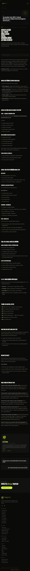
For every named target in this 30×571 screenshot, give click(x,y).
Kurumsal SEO (4, 519)
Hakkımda (3, 545)
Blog (2, 550)
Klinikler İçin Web (4, 533)
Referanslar (4, 547)
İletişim (3, 552)
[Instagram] (4, 506)
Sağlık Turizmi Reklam (5, 541)
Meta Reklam (4, 539)
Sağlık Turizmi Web (5, 530)
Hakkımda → (4, 450)
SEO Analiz (3, 516)
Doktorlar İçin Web (5, 532)
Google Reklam (4, 538)
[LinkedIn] (2, 506)
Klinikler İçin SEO (4, 561)
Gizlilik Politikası (4, 553)
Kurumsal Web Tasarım (6, 529)
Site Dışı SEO (4, 515)
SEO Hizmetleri (4, 510)
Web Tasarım (4, 527)
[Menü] (28, 3)
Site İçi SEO (4, 512)
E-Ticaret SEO (4, 518)
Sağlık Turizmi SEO (5, 559)
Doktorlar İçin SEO (5, 562)
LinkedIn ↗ (9, 450)
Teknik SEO (3, 513)
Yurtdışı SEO (4, 521)
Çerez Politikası (4, 555)
